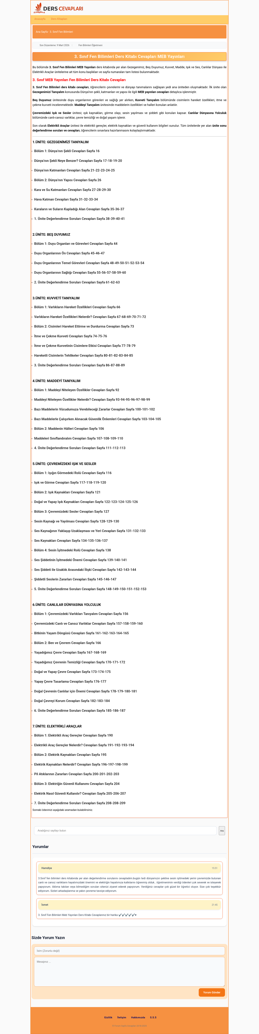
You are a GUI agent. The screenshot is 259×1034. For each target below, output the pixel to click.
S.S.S (153, 1017)
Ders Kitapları (59, 18)
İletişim (121, 1017)
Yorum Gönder (211, 992)
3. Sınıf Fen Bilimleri (61, 31)
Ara (222, 831)
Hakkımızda (138, 1017)
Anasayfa (39, 18)
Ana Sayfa (42, 31)
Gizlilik (108, 1017)
